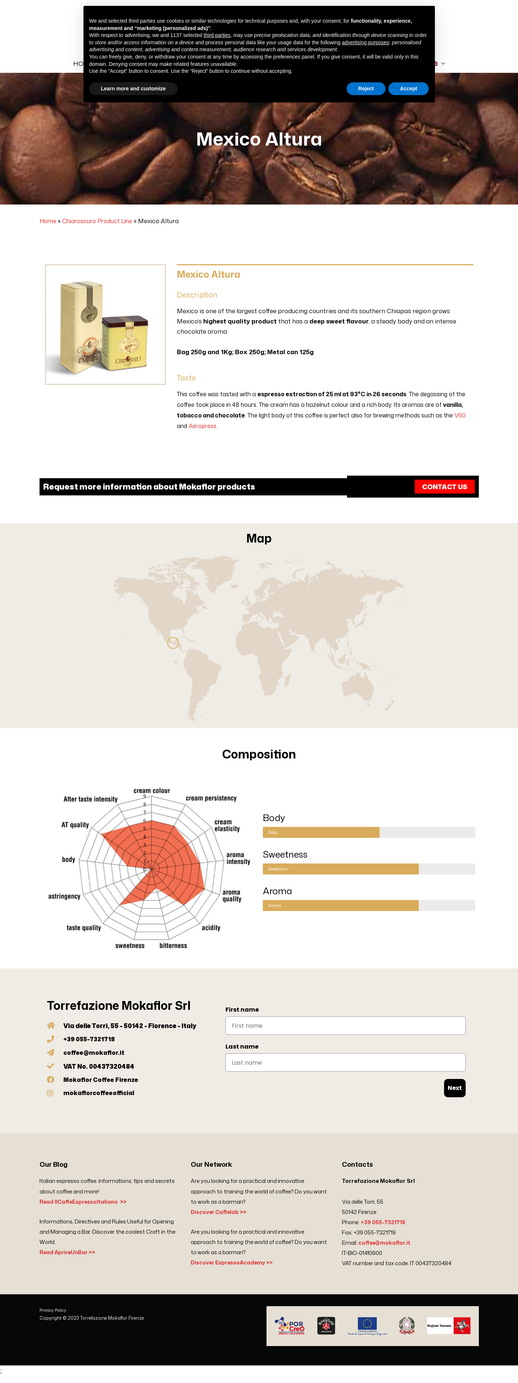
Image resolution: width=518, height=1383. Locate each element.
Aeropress (202, 433)
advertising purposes (365, 42)
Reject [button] (366, 88)
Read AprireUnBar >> (69, 1259)
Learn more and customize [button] (133, 88)
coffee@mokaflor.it (385, 1249)
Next (455, 1095)
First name (242, 1017)
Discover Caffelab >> (220, 1219)
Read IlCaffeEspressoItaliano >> (85, 1209)
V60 (460, 423)
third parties (217, 35)
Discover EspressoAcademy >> (234, 1270)
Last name (242, 1054)
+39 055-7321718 (383, 1229)
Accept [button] (408, 88)
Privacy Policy (54, 1317)
